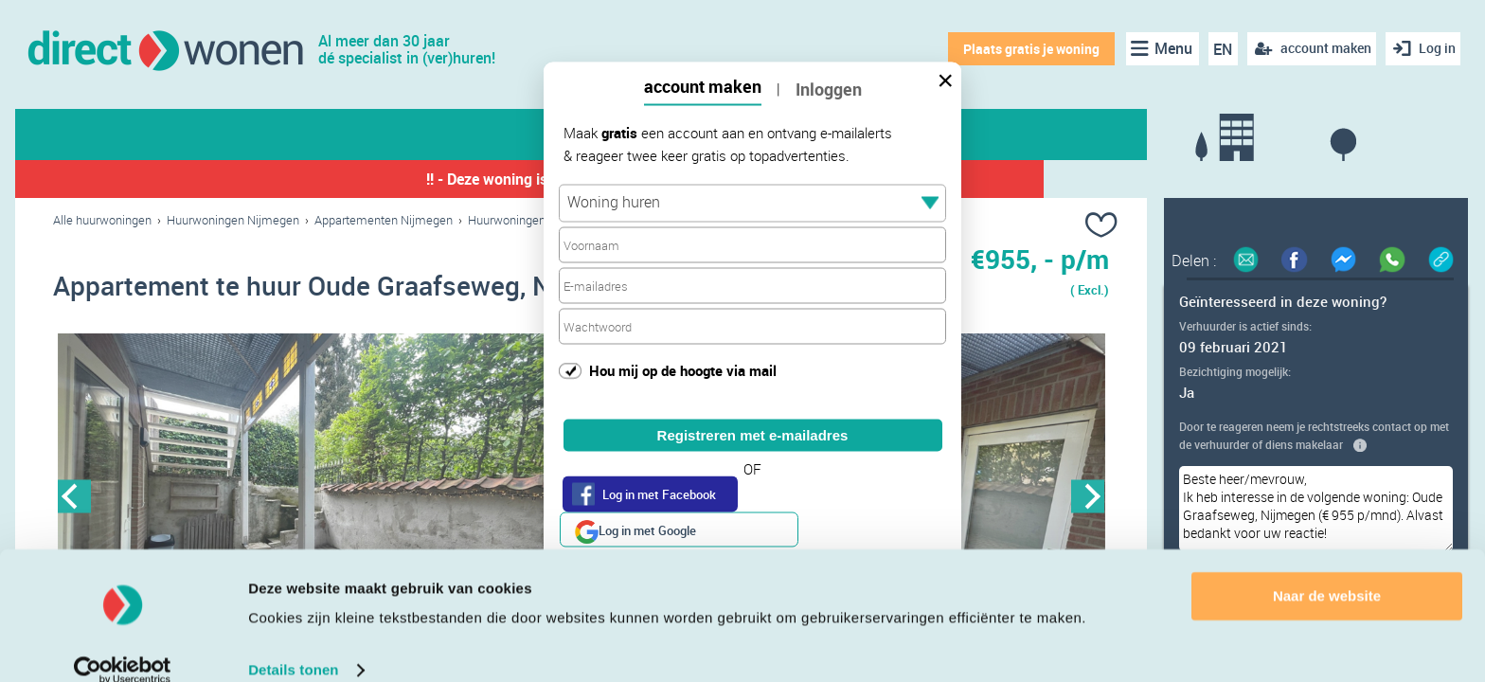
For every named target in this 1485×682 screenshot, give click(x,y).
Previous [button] (74, 498)
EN (1217, 49)
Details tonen (293, 645)
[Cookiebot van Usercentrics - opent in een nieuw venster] (123, 645)
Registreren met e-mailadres (753, 435)
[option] (317, 499)
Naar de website (1327, 571)
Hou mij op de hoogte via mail (683, 369)
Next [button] (1087, 498)
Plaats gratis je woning (1025, 49)
